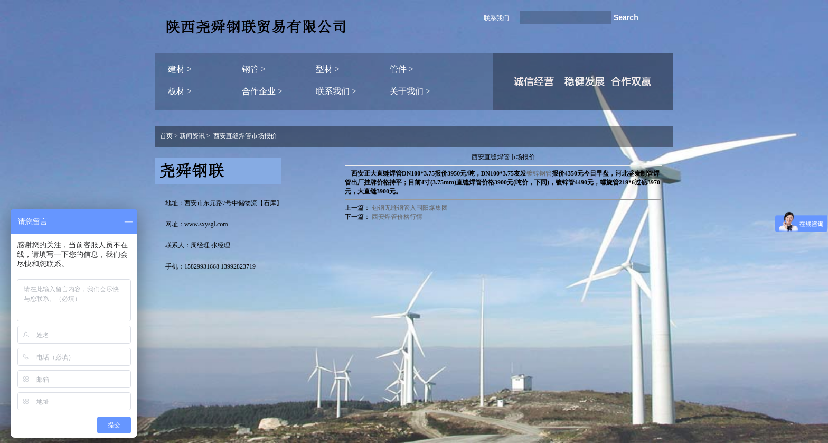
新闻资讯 (192, 136)
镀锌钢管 (539, 173)
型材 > (328, 68)
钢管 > (254, 68)
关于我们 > (410, 91)
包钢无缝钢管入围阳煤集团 (410, 207)
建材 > (180, 68)
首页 (166, 136)
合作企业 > (262, 91)
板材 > (180, 91)
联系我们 (496, 18)
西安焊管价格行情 (397, 216)
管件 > (401, 68)
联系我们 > (336, 91)
